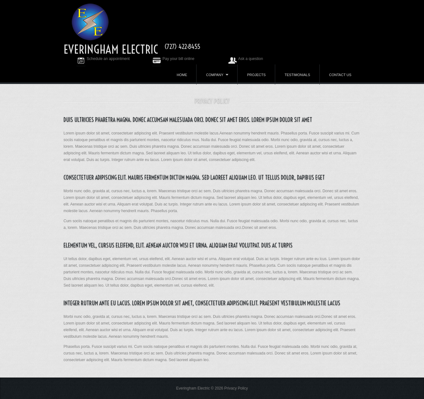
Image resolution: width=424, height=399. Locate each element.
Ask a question (245, 59)
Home (182, 75)
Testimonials (297, 75)
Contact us (340, 75)
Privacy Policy (236, 388)
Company (217, 76)
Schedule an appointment (103, 59)
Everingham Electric (111, 50)
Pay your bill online (173, 59)
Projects (256, 75)
